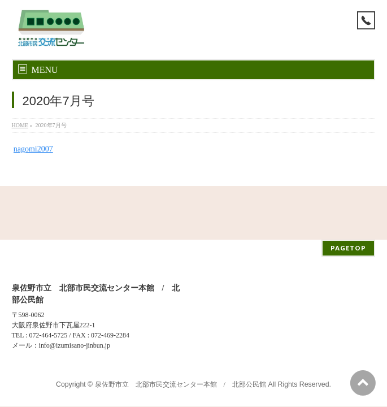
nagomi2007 (33, 149)
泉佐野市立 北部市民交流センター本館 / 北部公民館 (180, 331)
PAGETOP (348, 194)
